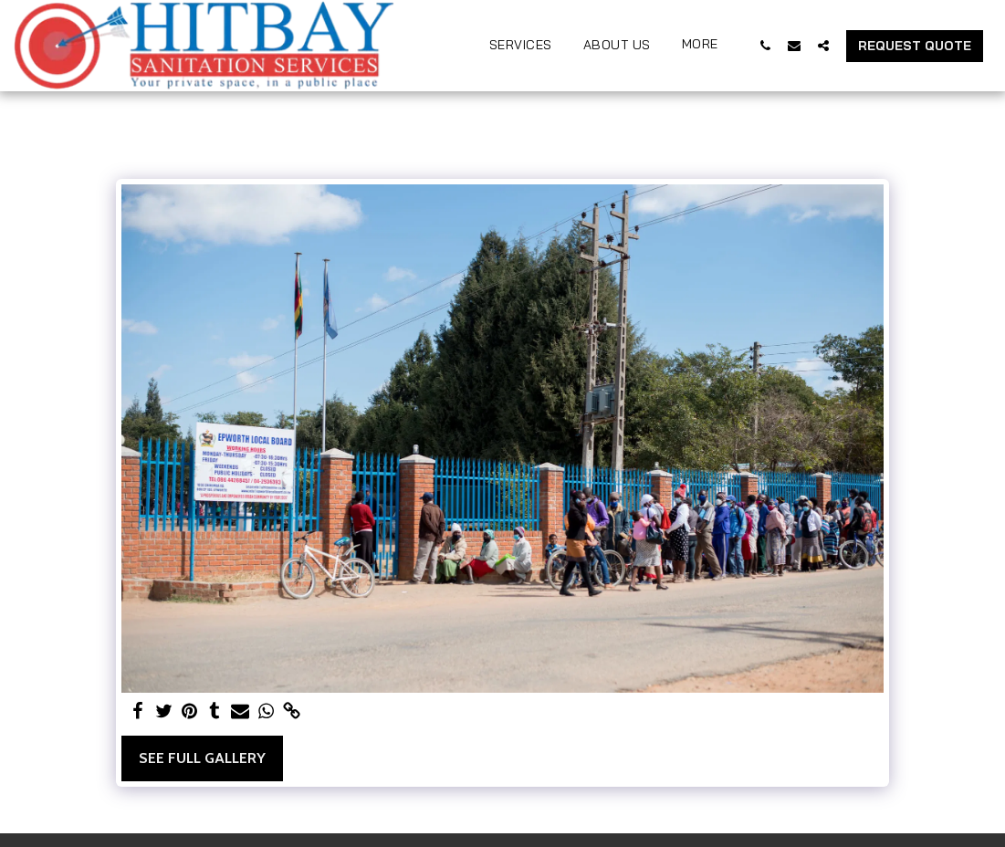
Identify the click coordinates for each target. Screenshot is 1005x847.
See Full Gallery (202, 758)
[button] (765, 45)
